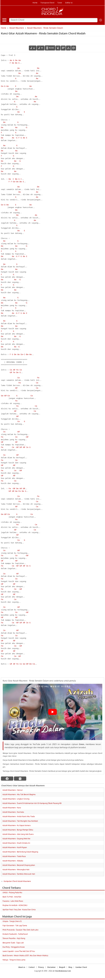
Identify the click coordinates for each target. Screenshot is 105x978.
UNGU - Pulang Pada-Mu (12, 892)
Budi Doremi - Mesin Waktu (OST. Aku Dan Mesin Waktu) (25, 955)
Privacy (41, 967)
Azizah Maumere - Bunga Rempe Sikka (17, 830)
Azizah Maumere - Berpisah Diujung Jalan (18, 865)
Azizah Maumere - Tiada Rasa (14, 856)
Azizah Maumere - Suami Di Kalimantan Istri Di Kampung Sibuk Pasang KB (31, 803)
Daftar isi (68, 3)
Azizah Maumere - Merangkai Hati (15, 869)
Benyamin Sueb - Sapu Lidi (13, 943)
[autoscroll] (50, 47)
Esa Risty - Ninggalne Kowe (14, 947)
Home (35, 3)
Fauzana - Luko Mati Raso (13, 901)
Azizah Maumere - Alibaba (12, 861)
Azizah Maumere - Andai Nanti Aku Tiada (18, 816)
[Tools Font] (68, 48)
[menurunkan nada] (33, 48)
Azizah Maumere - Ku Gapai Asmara (16, 825)
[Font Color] (73, 48)
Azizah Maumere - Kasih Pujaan (14, 847)
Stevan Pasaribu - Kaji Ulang (14, 938)
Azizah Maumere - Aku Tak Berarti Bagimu (19, 794)
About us (21, 967)
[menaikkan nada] (40, 48)
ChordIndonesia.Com (63, 971)
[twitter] (20, 778)
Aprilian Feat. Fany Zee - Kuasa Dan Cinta (19, 909)
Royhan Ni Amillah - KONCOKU (15, 905)
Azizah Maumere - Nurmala (13, 812)
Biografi (62, 967)
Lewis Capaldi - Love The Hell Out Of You (19, 951)
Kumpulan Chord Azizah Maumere (17, 881)
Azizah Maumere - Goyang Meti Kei (16, 838)
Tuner (59, 3)
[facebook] (7, 778)
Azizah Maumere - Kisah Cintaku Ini (16, 843)
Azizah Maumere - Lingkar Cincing (15, 799)
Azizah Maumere (16, 28)
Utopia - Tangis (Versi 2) (12, 921)
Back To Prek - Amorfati (12, 897)
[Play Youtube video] (52, 712)
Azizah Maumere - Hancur (12, 790)
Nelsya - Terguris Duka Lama (14, 960)
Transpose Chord (47, 3)
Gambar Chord (81, 967)
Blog (70, 967)
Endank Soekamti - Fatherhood (15, 934)
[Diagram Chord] (63, 48)
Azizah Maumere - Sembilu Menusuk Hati (18, 874)
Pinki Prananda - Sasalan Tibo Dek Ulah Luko (20, 930)
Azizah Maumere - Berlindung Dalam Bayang (20, 852)
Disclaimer (51, 967)
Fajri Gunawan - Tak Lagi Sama (15, 925)
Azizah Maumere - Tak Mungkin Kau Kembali (20, 821)
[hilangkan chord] (58, 48)
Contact (32, 967)
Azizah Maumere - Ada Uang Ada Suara (17, 834)
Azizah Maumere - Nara (11, 807)
